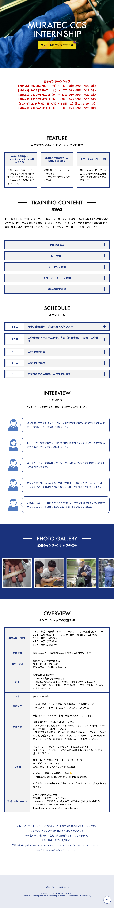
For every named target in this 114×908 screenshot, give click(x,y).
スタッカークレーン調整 (57, 278)
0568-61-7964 (45, 804)
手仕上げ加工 (57, 244)
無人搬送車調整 (57, 289)
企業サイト (50, 887)
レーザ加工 (57, 256)
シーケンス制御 (57, 267)
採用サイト (64, 887)
